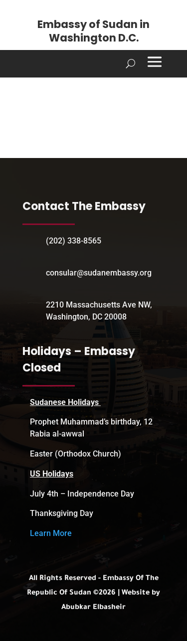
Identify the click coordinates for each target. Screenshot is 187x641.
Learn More (51, 533)
